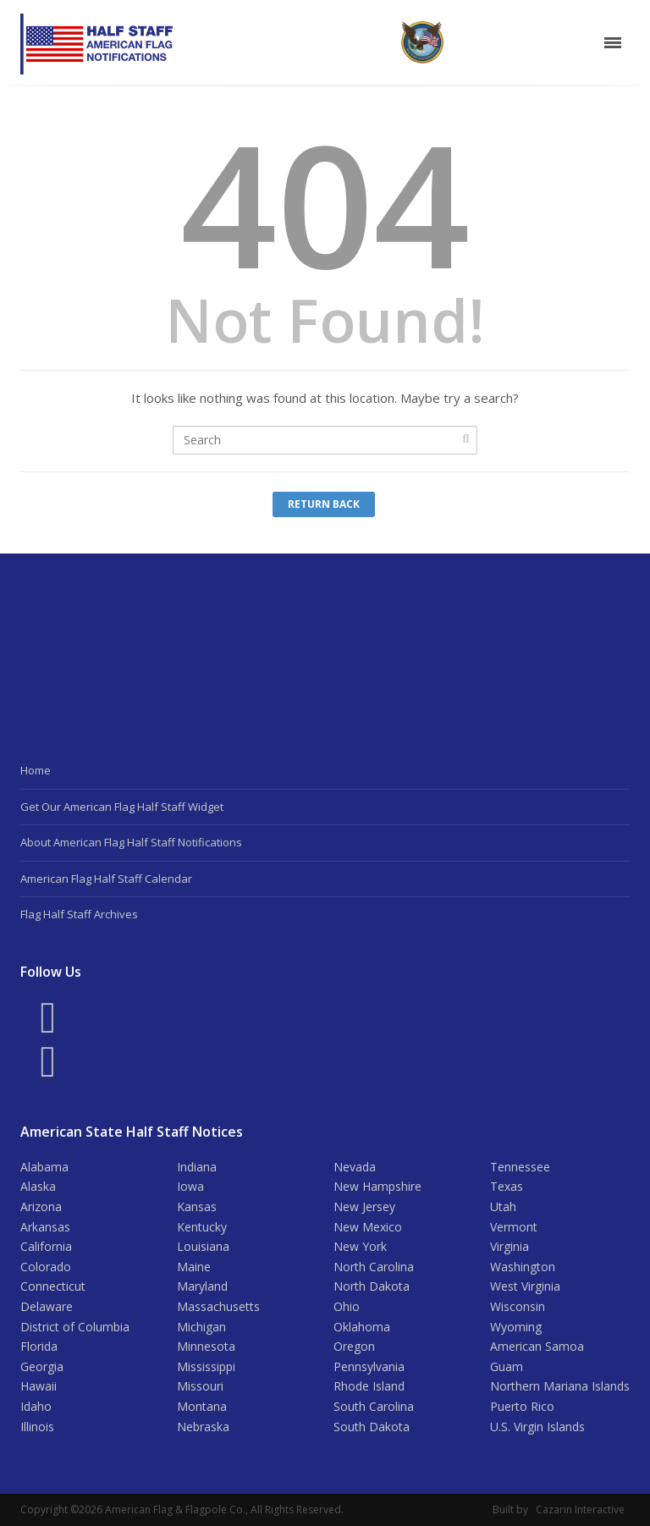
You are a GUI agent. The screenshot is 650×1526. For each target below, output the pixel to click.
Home (35, 770)
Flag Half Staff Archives (79, 914)
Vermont (513, 1227)
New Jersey (364, 1206)
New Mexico (367, 1227)
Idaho (36, 1406)
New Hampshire (377, 1186)
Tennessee (520, 1167)
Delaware (46, 1306)
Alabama (44, 1167)
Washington (522, 1267)
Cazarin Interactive (580, 1509)
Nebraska (203, 1427)
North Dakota (371, 1286)
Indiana (197, 1167)
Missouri (200, 1386)
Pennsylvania (369, 1366)
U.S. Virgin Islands (537, 1427)
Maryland (202, 1286)
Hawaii (38, 1386)
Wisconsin (517, 1306)
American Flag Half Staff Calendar (106, 878)
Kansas (197, 1206)
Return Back (324, 504)
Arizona (41, 1206)
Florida (39, 1346)
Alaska (38, 1186)
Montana (202, 1406)
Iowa (190, 1186)
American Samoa (537, 1346)
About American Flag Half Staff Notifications (131, 842)
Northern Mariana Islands (560, 1386)
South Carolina (373, 1406)
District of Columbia (74, 1327)
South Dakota (371, 1427)
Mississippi (206, 1366)
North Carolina (373, 1267)
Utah (503, 1206)
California (46, 1246)
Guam (506, 1366)
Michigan (201, 1327)
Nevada (354, 1167)
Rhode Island (369, 1386)
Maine (194, 1267)
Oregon (354, 1346)
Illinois (37, 1427)
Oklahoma (361, 1327)
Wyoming (516, 1327)
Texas (506, 1186)
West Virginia (525, 1286)
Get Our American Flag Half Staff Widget (121, 806)
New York (360, 1246)
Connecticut (52, 1286)
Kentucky (202, 1227)
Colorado (45, 1267)
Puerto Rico (522, 1406)
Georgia (41, 1366)
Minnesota (206, 1346)
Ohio (346, 1306)
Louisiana (203, 1246)
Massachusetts (218, 1306)
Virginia (509, 1246)
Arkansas (45, 1227)
